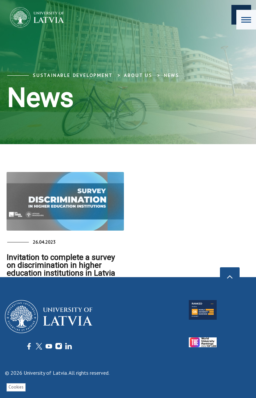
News (171, 75)
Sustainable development (72, 75)
